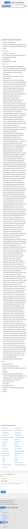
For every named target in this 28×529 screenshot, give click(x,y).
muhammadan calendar (8, 437)
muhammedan (18, 430)
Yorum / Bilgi (4, 481)
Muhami (17, 444)
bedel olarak (5, 451)
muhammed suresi (7, 430)
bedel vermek (6, 455)
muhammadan (18, 435)
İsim (2, 476)
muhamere (5, 442)
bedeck (16, 458)
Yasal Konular (5, 518)
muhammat (5, 439)
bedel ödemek (6, 453)
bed (3, 462)
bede (4, 458)
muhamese (17, 442)
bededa (16, 460)
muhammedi (18, 432)
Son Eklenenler (6, 516)
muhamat (17, 439)
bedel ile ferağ (18, 448)
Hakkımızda (5, 512)
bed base (5, 467)
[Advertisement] (14, 24)
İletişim (4, 520)
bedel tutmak (18, 453)
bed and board (18, 462)
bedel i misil (5, 448)
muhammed (4, 64)
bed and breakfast (7, 464)
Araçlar (4, 514)
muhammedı (6, 432)
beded (4, 460)
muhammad (5, 435)
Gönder (3, 492)
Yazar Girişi (5, 527)
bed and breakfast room (20, 464)
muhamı (4, 444)
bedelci (16, 455)
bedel (3, 361)
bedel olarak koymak (20, 451)
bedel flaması (18, 446)
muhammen (4, 51)
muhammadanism (19, 437)
